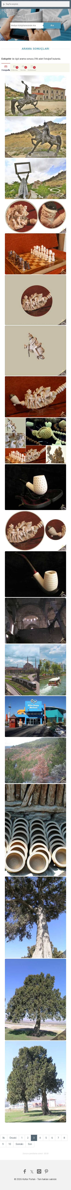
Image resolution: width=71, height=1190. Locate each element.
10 (9, 1144)
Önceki (13, 1137)
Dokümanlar (32, 70)
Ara (52, 25)
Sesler (23, 70)
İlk (3, 1137)
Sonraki (19, 1144)
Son (30, 1144)
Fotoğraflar (6, 70)
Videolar (14, 70)
